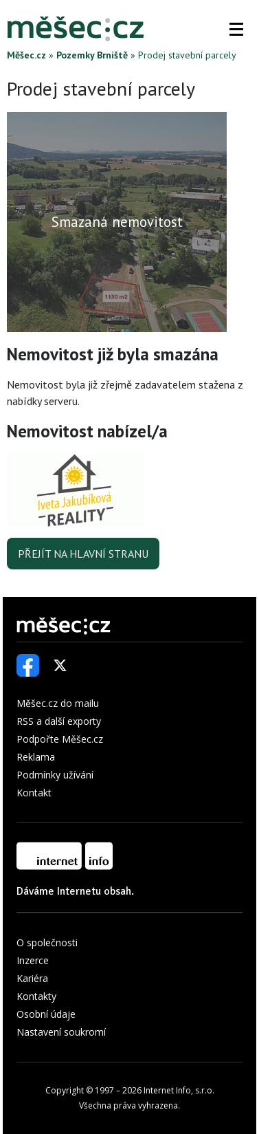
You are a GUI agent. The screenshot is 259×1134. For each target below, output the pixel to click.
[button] (236, 29)
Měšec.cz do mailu (57, 703)
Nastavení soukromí (61, 1031)
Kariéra (32, 978)
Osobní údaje (46, 1014)
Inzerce (32, 960)
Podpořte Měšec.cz (59, 738)
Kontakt (34, 792)
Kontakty (36, 996)
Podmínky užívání (54, 774)
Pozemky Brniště (92, 55)
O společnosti (47, 942)
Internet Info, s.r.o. (179, 1090)
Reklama (35, 756)
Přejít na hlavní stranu (83, 553)
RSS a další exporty (58, 721)
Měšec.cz (26, 55)
